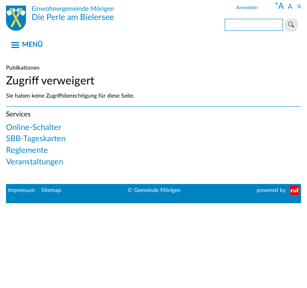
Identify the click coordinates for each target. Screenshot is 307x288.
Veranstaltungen (34, 162)
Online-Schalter (33, 128)
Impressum (21, 190)
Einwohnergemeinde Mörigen (73, 9)
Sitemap (51, 190)
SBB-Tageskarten (36, 139)
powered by (271, 190)
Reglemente (27, 150)
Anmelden (247, 7)
